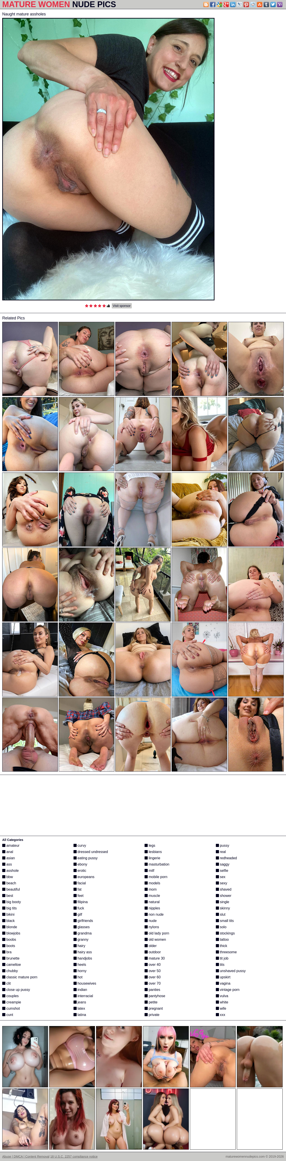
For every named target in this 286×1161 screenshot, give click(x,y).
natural (152, 902)
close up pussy (16, 990)
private (152, 1015)
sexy (221, 883)
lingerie (152, 858)
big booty (11, 902)
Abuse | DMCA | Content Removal (25, 1156)
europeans (84, 877)
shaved (223, 889)
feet (79, 896)
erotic (80, 870)
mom (151, 889)
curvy (80, 845)
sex (220, 877)
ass (7, 864)
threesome (226, 952)
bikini (8, 914)
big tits (9, 908)
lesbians (153, 852)
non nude (154, 914)
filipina (81, 902)
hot (78, 977)
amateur (10, 845)
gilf (78, 914)
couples (10, 996)
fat (78, 889)
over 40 (153, 964)
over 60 (153, 977)
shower (223, 896)
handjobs (83, 958)
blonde (9, 927)
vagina (223, 983)
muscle (152, 896)
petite (151, 1002)
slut (220, 914)
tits (220, 964)
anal (7, 852)
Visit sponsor (122, 306)
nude (151, 921)
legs (150, 845)
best (7, 896)
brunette (10, 958)
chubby (10, 971)
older (151, 946)
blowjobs (11, 933)
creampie (11, 1002)
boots (8, 946)
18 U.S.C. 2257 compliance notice (74, 1156)
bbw (7, 877)
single (222, 902)
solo (221, 927)
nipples (152, 908)
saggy (222, 864)
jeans (80, 1002)
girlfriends (83, 921)
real (221, 852)
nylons (152, 927)
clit (6, 983)
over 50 (153, 971)
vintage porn (228, 990)
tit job (222, 958)
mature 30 (155, 958)
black (8, 921)
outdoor (153, 952)
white (222, 1002)
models (152, 883)
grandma (83, 933)
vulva (222, 996)
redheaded (226, 858)
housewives (85, 983)
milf (149, 870)
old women (155, 939)
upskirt (223, 977)
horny (80, 971)
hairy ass (83, 952)
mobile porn (156, 877)
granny (81, 939)
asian (8, 858)
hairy (79, 946)
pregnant (154, 1008)
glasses (82, 927)
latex (79, 1008)
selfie (222, 870)
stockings (225, 933)
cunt (7, 1015)
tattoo (222, 939)
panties (152, 990)
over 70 (153, 983)
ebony (80, 864)
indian (80, 990)
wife (221, 1008)
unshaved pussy (231, 971)
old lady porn (157, 933)
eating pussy (86, 858)
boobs (9, 939)
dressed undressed (91, 852)
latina (80, 1015)
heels (80, 964)
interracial (83, 996)
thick (221, 946)
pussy (222, 845)
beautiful (11, 889)
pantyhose (155, 996)
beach (9, 883)
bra (7, 952)
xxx (220, 1015)
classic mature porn (19, 977)
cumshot (11, 1008)
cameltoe (11, 964)
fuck (79, 908)
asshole (10, 870)
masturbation (157, 864)
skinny (223, 908)
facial (80, 883)
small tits (225, 921)
